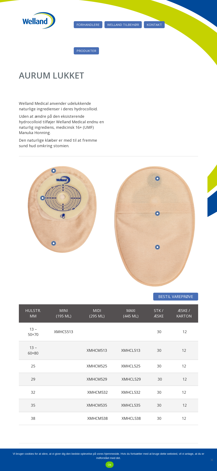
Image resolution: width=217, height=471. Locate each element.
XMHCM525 (97, 365)
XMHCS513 (63, 331)
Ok (109, 464)
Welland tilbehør (123, 24)
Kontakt (154, 24)
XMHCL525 (130, 365)
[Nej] (212, 460)
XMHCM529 (97, 379)
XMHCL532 (130, 392)
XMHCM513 (97, 350)
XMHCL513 (130, 350)
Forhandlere (88, 24)
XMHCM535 (97, 405)
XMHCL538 (131, 418)
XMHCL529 (131, 379)
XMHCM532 (97, 392)
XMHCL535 (130, 405)
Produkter (86, 50)
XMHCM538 (97, 418)
